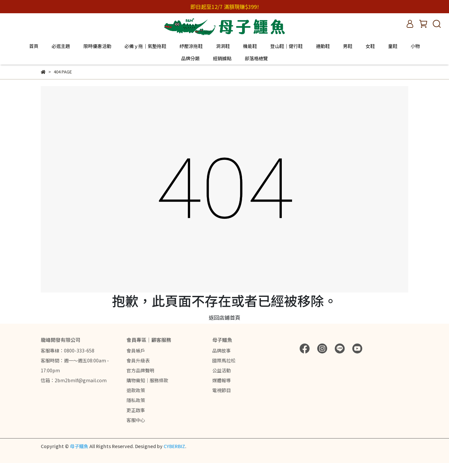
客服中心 (135, 420)
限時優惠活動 (97, 46)
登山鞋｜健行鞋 (286, 46)
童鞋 (392, 46)
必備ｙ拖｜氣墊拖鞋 (145, 46)
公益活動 (221, 370)
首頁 (33, 46)
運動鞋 (323, 46)
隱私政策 (135, 400)
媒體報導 (221, 380)
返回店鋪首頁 (224, 317)
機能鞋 (250, 46)
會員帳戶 (135, 350)
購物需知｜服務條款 (147, 380)
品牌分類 (190, 58)
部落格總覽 (256, 58)
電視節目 (221, 390)
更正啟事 (135, 410)
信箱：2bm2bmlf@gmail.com (74, 380)
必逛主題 (61, 46)
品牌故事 (221, 350)
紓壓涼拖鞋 (191, 46)
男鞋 (347, 46)
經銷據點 (222, 58)
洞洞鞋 (223, 46)
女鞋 (370, 46)
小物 (415, 46)
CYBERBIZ (174, 446)
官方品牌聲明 (140, 370)
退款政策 (135, 390)
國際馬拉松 (223, 360)
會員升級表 (138, 360)
